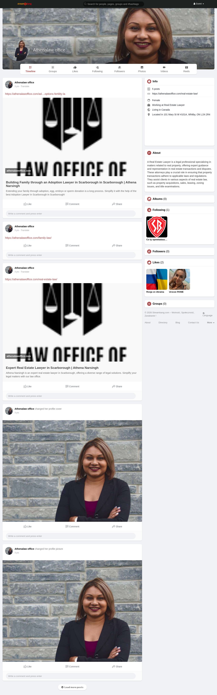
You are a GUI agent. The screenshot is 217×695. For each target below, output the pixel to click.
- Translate (24, 86)
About (147, 322)
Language (207, 314)
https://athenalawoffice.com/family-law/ (28, 237)
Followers (159, 251)
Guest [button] (199, 3)
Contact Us (193, 322)
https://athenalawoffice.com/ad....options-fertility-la (35, 93)
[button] (113, 4)
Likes (156, 262)
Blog (177, 322)
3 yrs (17, 86)
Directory (163, 322)
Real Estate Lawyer (174, 105)
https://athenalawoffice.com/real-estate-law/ (31, 279)
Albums (158, 199)
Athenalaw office (49, 49)
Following (159, 210)
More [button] (210, 322)
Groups (157, 303)
